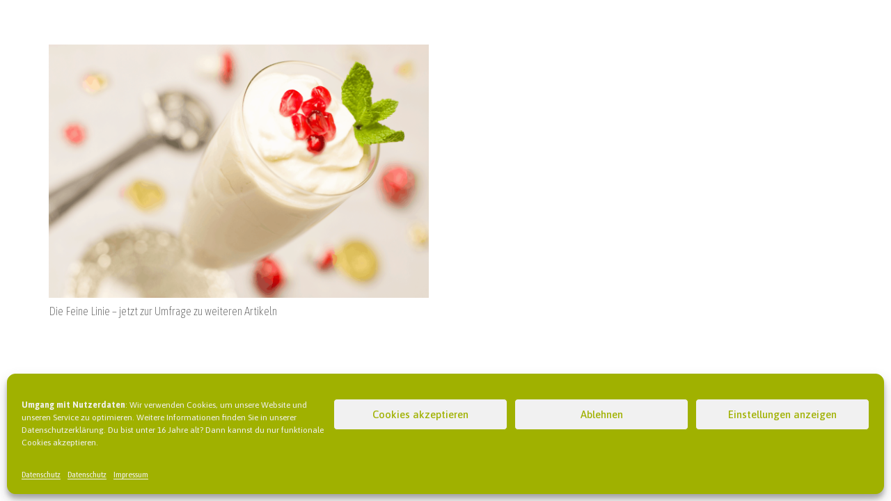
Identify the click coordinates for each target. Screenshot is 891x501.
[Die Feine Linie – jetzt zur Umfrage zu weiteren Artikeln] (239, 53)
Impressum (130, 474)
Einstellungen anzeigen (782, 414)
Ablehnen (602, 414)
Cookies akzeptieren (420, 414)
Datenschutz (41, 474)
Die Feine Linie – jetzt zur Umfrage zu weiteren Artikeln (163, 311)
